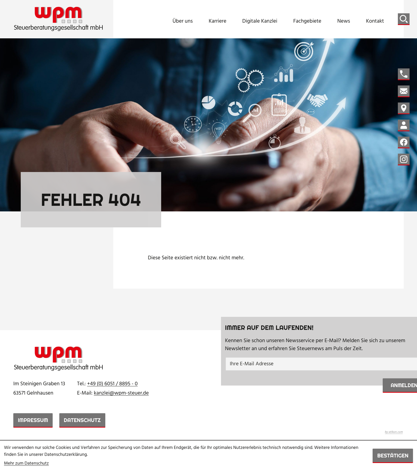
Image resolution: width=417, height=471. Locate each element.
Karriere (217, 21)
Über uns (183, 21)
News (343, 21)
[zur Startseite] (58, 19)
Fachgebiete (307, 21)
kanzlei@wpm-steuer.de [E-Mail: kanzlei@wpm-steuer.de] (121, 393)
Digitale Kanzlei (259, 21)
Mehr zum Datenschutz (26, 463)
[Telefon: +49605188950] (112, 384)
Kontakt (375, 21)
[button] (404, 74)
